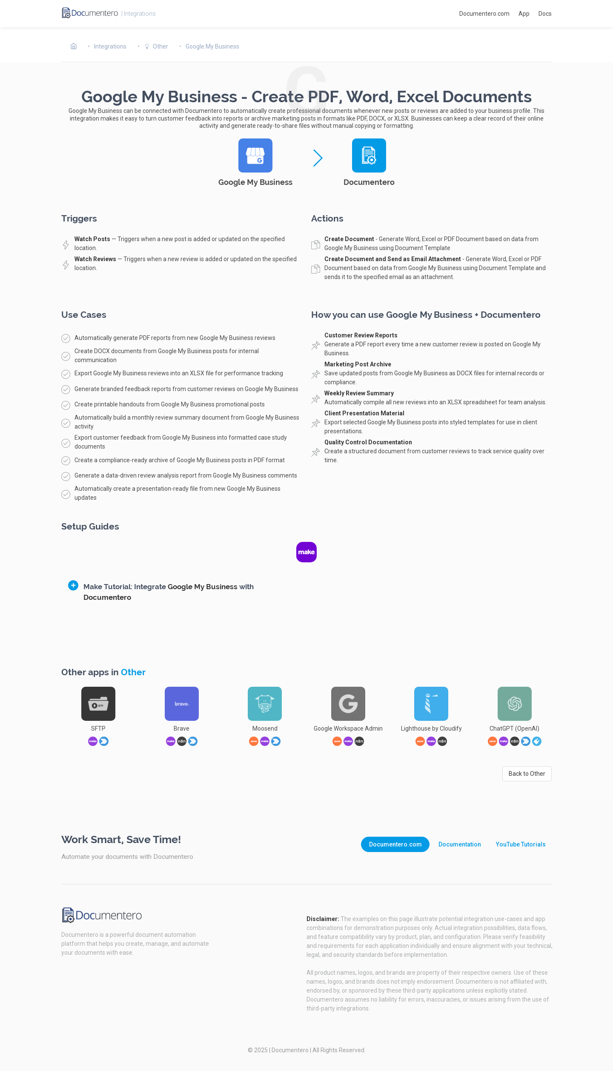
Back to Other (527, 773)
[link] (536, 741)
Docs (545, 13)
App (524, 13)
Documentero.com (484, 13)
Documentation (459, 844)
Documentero (290, 1050)
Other (133, 672)
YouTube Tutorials (521, 844)
